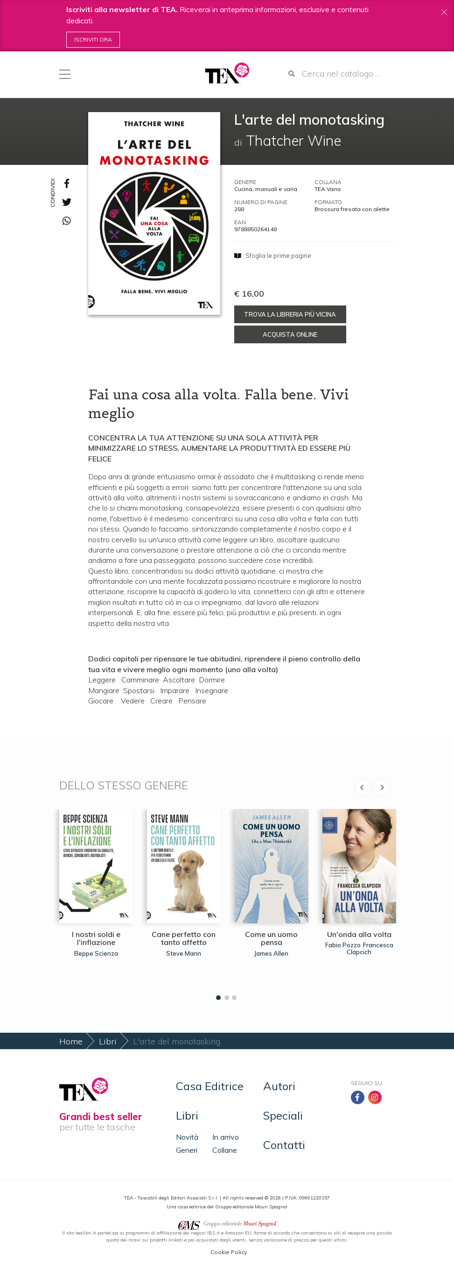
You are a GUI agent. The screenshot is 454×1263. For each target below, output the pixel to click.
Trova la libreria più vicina (290, 314)
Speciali (283, 1115)
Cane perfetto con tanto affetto (184, 938)
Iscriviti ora (93, 39)
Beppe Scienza (96, 953)
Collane (224, 1150)
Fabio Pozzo (343, 945)
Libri (108, 1041)
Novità (187, 1137)
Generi (186, 1150)
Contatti (284, 1145)
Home (71, 1041)
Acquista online (290, 334)
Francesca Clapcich (370, 948)
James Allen (271, 953)
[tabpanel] (96, 902)
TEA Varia (327, 188)
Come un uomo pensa (271, 938)
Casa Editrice (210, 1086)
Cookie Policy (228, 1252)
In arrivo (225, 1137)
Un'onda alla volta (359, 934)
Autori (279, 1086)
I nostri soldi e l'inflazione (96, 938)
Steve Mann (183, 953)
